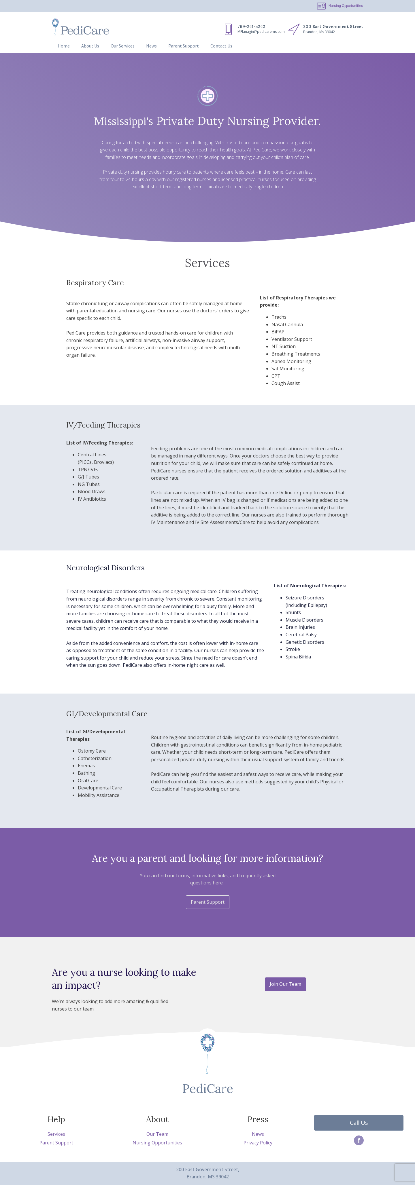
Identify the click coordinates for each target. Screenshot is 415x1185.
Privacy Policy (258, 1143)
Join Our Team (285, 984)
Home (64, 46)
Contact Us (221, 46)
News (151, 46)
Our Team (157, 1134)
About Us (90, 46)
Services (56, 1134)
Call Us (359, 1123)
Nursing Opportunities (346, 6)
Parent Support (183, 46)
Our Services (123, 46)
